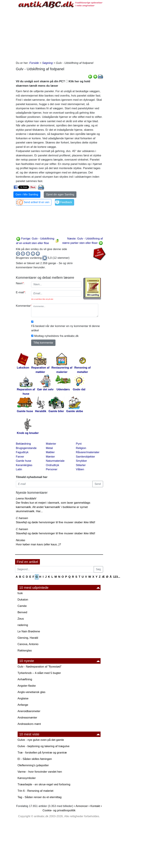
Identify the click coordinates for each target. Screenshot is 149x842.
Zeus (21, 618)
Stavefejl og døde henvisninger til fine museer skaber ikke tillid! (55, 522)
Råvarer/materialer (88, 452)
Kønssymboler (27, 778)
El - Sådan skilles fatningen (35, 759)
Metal (49, 448)
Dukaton (23, 599)
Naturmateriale (55, 460)
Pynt (79, 443)
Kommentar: (22, 305)
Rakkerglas (25, 650)
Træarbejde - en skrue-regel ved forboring (44, 784)
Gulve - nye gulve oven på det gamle (41, 739)
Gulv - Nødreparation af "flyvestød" (40, 666)
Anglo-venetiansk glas (31, 692)
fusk (20, 593)
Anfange (23, 704)
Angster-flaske (27, 685)
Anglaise (23, 698)
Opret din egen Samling (60, 194)
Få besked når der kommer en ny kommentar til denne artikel (65, 328)
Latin (19, 469)
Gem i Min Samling (27, 194)
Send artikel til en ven (36, 202)
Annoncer (82, 806)
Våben (80, 469)
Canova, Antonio (28, 644)
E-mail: (21, 292)
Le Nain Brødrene (29, 631)
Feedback (66, 202)
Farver (20, 456)
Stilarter (81, 465)
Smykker (81, 460)
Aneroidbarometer (29, 711)
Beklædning (23, 443)
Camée (22, 606)
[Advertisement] (59, 34)
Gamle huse (23, 460)
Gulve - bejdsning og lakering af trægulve (44, 746)
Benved (22, 612)
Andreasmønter (27, 717)
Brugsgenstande (26, 448)
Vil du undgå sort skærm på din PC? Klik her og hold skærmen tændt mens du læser (53, 83)
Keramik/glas (24, 465)
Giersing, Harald (28, 637)
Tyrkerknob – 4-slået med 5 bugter (39, 673)
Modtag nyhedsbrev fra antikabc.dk (56, 336)
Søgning (47, 63)
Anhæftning (25, 679)
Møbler (50, 452)
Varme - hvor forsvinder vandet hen (40, 771)
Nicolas (20, 540)
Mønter (50, 456)
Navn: (20, 283)
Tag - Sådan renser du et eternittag (40, 797)
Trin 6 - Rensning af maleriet (35, 790)
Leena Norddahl (26, 498)
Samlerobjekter (85, 456)
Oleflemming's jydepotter (33, 765)
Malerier (51, 443)
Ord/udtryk (52, 465)
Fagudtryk (22, 452)
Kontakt (95, 806)
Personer (51, 469)
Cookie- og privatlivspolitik (59, 810)
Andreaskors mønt (29, 724)
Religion (81, 448)
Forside (34, 63)
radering (23, 625)
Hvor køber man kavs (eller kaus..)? (38, 544)
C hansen (22, 518)
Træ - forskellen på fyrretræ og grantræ (42, 752)
